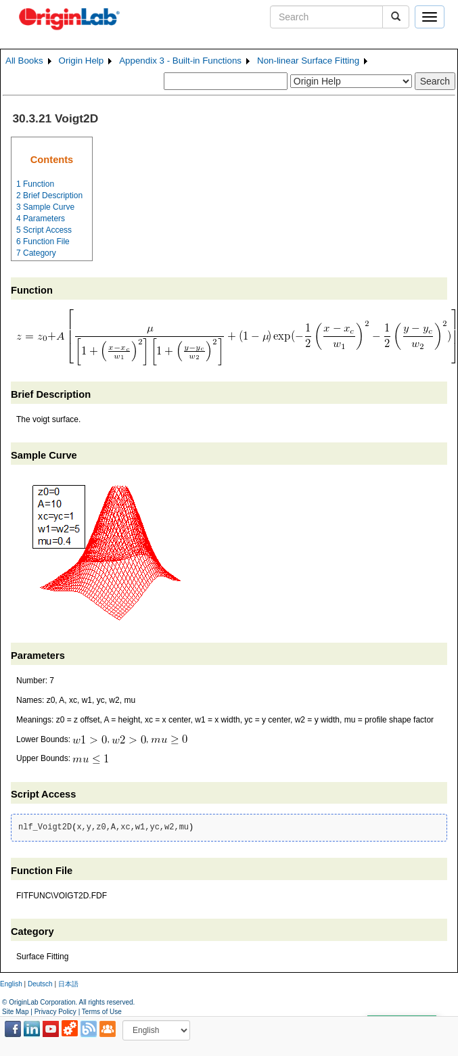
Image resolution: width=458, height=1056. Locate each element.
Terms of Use (102, 1011)
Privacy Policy (55, 1011)
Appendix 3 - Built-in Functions (180, 60)
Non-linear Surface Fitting (308, 60)
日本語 (68, 984)
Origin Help (81, 60)
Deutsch (40, 984)
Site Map (15, 1011)
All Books (24, 60)
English (11, 984)
